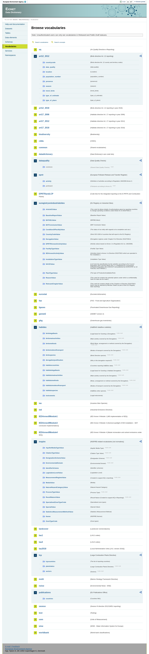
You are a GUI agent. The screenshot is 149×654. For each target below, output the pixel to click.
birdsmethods (51, 343)
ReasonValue (51, 278)
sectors (49, 571)
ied (40, 410)
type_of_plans (51, 100)
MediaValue (50, 483)
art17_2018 (44, 128)
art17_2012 (44, 121)
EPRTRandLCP (46, 194)
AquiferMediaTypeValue (55, 448)
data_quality (50, 67)
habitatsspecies (52, 390)
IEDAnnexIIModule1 (48, 416)
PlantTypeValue (52, 273)
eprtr (41, 175)
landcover (43, 529)
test (40, 613)
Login (124, 1)
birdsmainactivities (53, 338)
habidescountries (52, 365)
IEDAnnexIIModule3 (48, 423)
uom (41, 619)
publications (45, 592)
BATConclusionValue (54, 225)
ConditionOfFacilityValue (55, 230)
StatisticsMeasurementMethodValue (59, 512)
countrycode (50, 62)
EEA (15, 2)
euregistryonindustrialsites (52, 203)
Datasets (8, 29)
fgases (42, 307)
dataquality (44, 161)
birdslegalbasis (51, 333)
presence (49, 81)
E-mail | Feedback (12, 646)
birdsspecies (51, 355)
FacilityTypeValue (52, 249)
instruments (50, 396)
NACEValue (50, 264)
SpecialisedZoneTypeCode (56, 502)
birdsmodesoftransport (54, 350)
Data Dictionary (24, 19)
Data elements (11, 38)
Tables (7, 33)
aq (40, 49)
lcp (40, 555)
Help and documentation (15, 24)
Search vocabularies (41, 42)
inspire (42, 442)
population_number (53, 77)
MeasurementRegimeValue (56, 477)
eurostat (43, 294)
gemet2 (42, 314)
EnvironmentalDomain (54, 463)
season (48, 86)
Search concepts (59, 42)
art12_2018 (44, 108)
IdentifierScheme (52, 468)
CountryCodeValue (53, 234)
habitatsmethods (52, 380)
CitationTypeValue (53, 453)
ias (40, 403)
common (43, 147)
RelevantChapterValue (54, 284)
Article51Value (51, 209)
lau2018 (42, 549)
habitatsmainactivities (54, 375)
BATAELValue (51, 220)
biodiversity (44, 134)
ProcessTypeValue (53, 492)
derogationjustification (54, 360)
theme (48, 516)
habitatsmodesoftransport (56, 385)
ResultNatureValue (53, 497)
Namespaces (10, 55)
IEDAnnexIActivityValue (55, 253)
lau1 (41, 535)
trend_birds (50, 91)
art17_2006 (44, 114)
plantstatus (50, 566)
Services (8, 51)
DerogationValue (52, 239)
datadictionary (46, 154)
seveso (42, 606)
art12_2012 (44, 56)
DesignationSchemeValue (55, 458)
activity (48, 181)
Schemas (9, 42)
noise (41, 586)
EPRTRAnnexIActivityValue (56, 244)
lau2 (41, 542)
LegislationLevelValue (54, 473)
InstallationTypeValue (54, 259)
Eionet (15, 19)
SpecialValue (51, 507)
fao (40, 301)
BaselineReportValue (54, 215)
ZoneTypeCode (51, 521)
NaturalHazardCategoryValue (57, 487)
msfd (41, 579)
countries (49, 599)
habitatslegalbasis (53, 370)
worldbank (44, 633)
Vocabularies (10, 46)
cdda (41, 141)
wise (41, 626)
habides (42, 327)
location (49, 72)
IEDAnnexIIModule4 (48, 432)
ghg (41, 320)
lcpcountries (50, 561)
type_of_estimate (52, 95)
